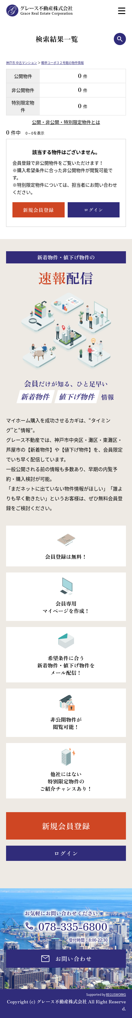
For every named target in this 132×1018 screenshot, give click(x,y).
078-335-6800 (72, 926)
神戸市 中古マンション (21, 62)
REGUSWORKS (116, 994)
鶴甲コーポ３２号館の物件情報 (62, 62)
